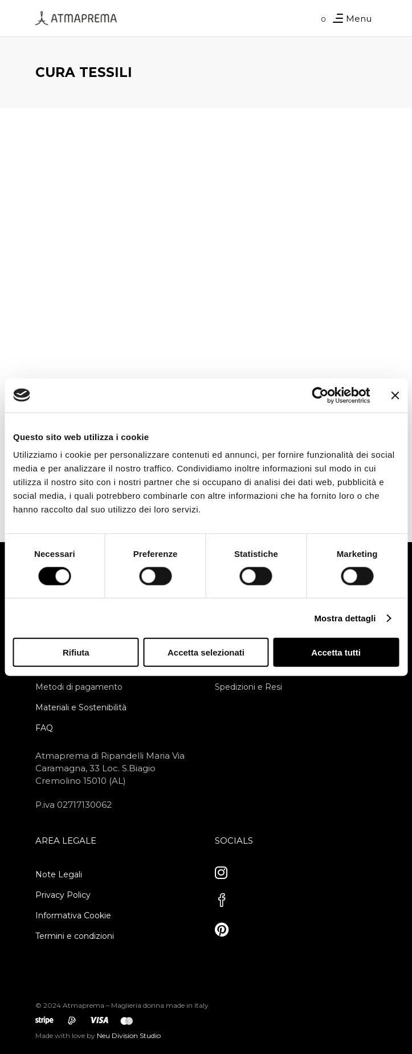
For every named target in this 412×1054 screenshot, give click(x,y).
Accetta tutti (336, 652)
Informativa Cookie (73, 915)
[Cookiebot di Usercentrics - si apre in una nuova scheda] (320, 395)
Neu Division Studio (128, 1035)
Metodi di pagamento (79, 687)
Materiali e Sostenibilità (81, 707)
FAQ (44, 728)
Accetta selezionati (206, 652)
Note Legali (58, 874)
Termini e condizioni (74, 936)
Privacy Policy (63, 895)
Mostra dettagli (345, 617)
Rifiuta (76, 652)
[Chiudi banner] (395, 395)
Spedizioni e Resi (248, 687)
